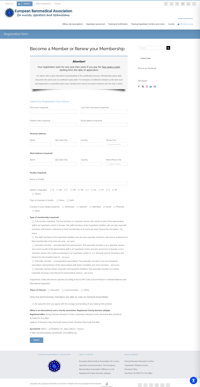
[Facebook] (139, 87)
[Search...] (152, 48)
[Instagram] (147, 87)
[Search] (168, 48)
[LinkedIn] (151, 87)
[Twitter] (143, 87)
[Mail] (155, 87)
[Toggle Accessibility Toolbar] (193, 380)
